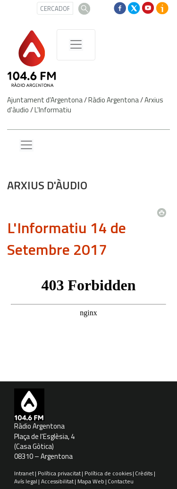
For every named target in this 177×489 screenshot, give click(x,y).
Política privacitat (59, 473)
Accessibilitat (57, 481)
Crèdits (143, 473)
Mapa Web (90, 481)
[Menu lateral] (26, 145)
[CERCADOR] (55, 8)
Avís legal (25, 481)
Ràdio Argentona (113, 99)
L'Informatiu (52, 109)
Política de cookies (108, 473)
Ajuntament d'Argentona (45, 99)
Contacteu (121, 481)
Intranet (24, 473)
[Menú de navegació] (76, 44)
